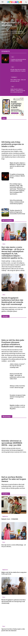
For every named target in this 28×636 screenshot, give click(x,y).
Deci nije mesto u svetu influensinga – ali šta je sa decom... (13, 545)
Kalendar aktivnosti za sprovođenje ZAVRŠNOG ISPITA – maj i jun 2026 (11, 442)
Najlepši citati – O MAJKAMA (10, 24)
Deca (4, 244)
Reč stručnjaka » (7, 220)
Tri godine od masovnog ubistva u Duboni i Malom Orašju (18, 60)
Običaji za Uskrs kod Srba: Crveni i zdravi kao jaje (17, 386)
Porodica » (5, 494)
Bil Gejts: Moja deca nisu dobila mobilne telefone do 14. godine (18, 70)
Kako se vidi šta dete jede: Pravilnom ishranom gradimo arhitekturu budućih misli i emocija (12, 343)
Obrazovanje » (6, 416)
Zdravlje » (5, 316)
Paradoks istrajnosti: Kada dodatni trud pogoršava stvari (17, 396)
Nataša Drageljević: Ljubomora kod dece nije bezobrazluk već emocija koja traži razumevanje (12, 301)
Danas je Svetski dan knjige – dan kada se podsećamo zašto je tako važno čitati (17, 376)
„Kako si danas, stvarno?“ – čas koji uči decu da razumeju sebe (18, 365)
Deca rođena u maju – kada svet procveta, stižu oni (18, 80)
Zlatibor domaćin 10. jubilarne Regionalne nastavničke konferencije (17, 212)
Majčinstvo (5, 18)
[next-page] (25, 7)
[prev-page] (23, 7)
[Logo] (14, 2)
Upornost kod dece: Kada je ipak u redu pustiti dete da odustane (13, 629)
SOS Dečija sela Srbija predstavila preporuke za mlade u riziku (12, 144)
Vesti (12, 57)
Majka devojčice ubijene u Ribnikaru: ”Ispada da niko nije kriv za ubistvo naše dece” (18, 90)
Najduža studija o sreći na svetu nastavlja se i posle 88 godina (17, 406)
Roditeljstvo (14, 77)
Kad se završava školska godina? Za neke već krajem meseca (13, 479)
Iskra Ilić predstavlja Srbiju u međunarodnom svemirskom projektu (17, 201)
